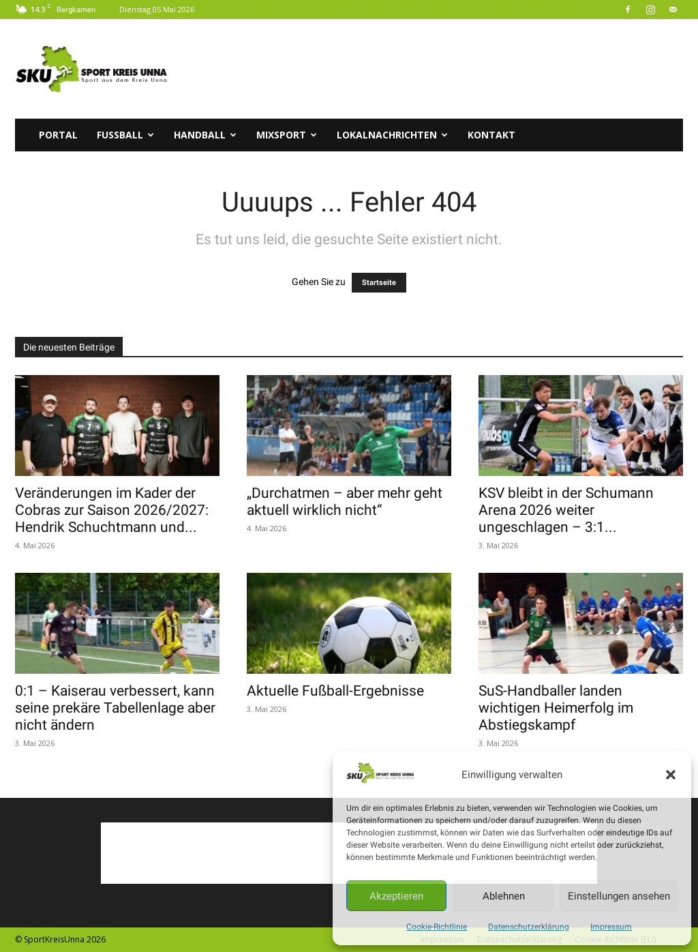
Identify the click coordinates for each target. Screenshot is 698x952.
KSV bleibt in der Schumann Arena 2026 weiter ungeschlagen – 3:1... (566, 510)
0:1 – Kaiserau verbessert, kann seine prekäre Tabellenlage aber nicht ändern (115, 708)
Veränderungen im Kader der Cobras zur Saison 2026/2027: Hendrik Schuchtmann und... (112, 510)
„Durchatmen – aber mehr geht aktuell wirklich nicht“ (344, 501)
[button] (671, 775)
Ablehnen (504, 896)
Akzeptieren (396, 896)
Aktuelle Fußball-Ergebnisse (335, 691)
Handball (205, 134)
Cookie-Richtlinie (436, 927)
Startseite (379, 282)
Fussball (125, 134)
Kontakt (491, 134)
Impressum (611, 927)
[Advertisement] (434, 68)
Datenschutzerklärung (528, 927)
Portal (58, 134)
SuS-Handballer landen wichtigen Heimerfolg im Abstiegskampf (556, 708)
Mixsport (286, 134)
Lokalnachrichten (392, 134)
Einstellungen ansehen (619, 896)
